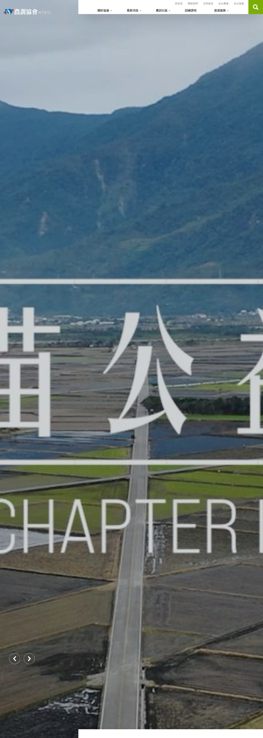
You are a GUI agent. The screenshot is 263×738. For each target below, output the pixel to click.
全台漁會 (239, 3)
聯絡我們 (193, 3)
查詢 (255, 7)
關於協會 (103, 10)
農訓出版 (161, 10)
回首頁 (179, 3)
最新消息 (132, 10)
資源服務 (220, 10)
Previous (14, 658)
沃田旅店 (208, 3)
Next (29, 658)
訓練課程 (191, 10)
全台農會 (223, 3)
